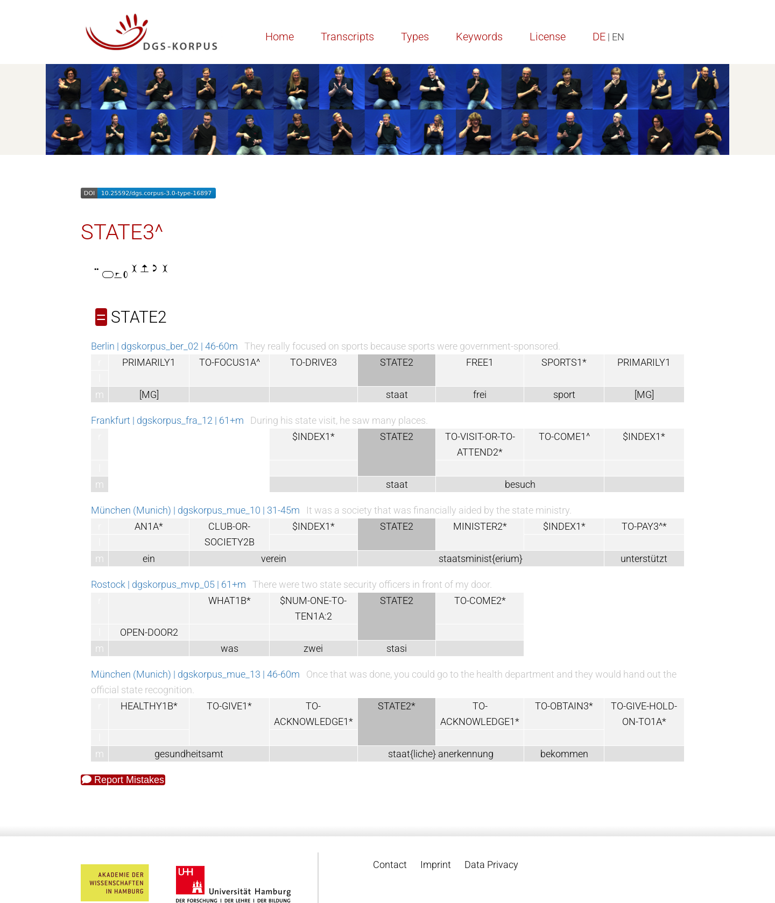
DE (599, 36)
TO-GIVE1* (229, 706)
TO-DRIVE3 (313, 362)
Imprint (435, 864)
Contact (390, 864)
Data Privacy (491, 864)
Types (415, 36)
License (548, 36)
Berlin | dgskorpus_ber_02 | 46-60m (164, 346)
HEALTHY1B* (149, 706)
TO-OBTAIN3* (564, 706)
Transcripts (347, 36)
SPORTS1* (564, 362)
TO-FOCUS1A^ (229, 362)
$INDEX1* (313, 436)
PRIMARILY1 (148, 362)
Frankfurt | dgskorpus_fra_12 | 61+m (167, 420)
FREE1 (480, 362)
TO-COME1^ (564, 436)
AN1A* (149, 526)
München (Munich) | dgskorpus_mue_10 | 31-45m (195, 510)
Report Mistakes (123, 779)
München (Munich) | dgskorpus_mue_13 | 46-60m (195, 674)
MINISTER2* (480, 526)
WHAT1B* (229, 600)
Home (279, 36)
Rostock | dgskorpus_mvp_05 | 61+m (168, 584)
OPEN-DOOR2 (149, 632)
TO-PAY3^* (644, 526)
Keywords (479, 36)
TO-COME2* (480, 600)
